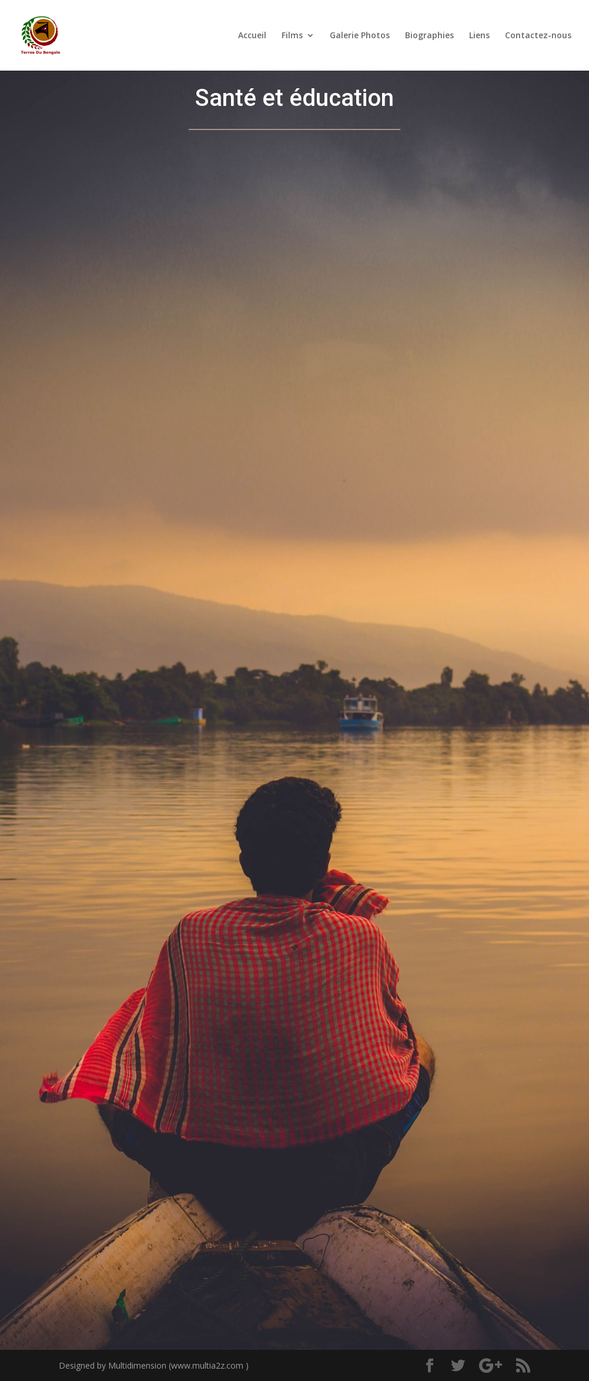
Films (292, 36)
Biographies (429, 36)
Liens (479, 36)
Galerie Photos (360, 36)
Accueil (252, 36)
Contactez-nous (538, 36)
